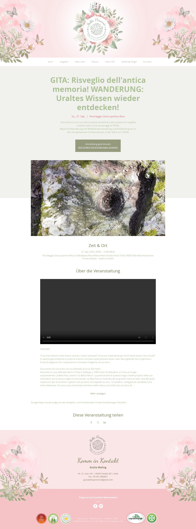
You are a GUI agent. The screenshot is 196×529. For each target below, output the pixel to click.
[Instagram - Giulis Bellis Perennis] (101, 506)
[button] (64, 61)
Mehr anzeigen (98, 393)
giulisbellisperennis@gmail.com (98, 479)
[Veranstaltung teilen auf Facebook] (91, 422)
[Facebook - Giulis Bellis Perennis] (95, 506)
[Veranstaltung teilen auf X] (98, 422)
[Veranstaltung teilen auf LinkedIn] (104, 422)
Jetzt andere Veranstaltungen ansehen (98, 147)
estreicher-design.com (112, 521)
